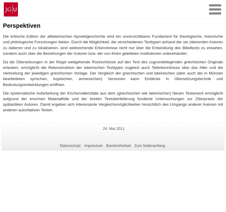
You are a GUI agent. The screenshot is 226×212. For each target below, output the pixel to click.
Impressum (93, 145)
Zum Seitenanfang (149, 145)
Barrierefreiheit (118, 145)
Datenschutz (70, 145)
